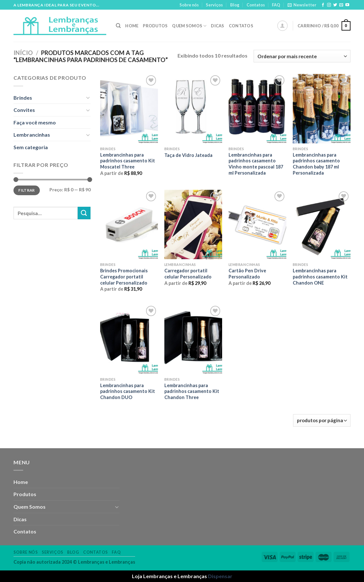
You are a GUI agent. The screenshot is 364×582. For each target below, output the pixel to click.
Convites (24, 110)
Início (23, 52)
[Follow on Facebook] (323, 5)
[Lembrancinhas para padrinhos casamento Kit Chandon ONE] (322, 224)
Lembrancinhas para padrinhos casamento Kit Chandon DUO (127, 391)
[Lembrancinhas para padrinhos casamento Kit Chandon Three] (193, 339)
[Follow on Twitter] (335, 5)
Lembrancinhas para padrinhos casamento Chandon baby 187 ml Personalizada (316, 164)
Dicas (217, 25)
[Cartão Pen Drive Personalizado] (257, 224)
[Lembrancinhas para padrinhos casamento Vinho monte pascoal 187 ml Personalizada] (257, 108)
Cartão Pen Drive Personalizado (247, 273)
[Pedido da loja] (302, 56)
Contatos (256, 4)
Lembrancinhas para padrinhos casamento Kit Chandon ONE (320, 276)
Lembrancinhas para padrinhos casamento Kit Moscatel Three (127, 160)
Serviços (214, 4)
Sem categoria (30, 147)
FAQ (276, 4)
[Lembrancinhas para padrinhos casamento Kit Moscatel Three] (129, 108)
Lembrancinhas (31, 135)
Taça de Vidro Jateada (188, 155)
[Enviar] (84, 213)
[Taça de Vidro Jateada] (193, 108)
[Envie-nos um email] (341, 5)
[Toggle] (88, 97)
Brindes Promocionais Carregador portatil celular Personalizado (124, 276)
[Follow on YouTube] (347, 5)
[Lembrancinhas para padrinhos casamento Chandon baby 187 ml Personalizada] (322, 108)
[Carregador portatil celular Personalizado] (193, 224)
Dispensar (220, 576)
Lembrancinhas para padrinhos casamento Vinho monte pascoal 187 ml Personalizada (256, 164)
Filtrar (26, 190)
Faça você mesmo (34, 122)
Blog (234, 4)
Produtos (155, 25)
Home (131, 25)
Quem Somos (189, 26)
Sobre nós (189, 4)
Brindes (22, 98)
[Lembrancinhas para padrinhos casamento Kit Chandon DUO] (129, 339)
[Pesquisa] (118, 26)
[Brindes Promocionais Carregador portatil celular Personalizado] (129, 224)
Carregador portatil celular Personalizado (188, 273)
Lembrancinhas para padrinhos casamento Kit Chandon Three (191, 391)
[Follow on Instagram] (329, 5)
